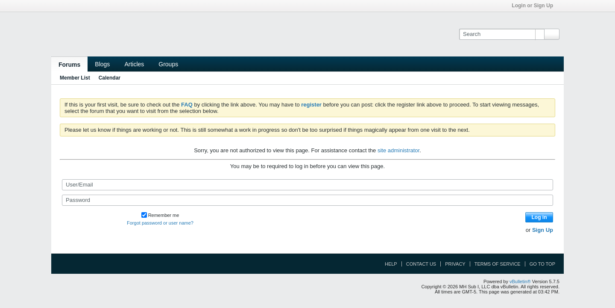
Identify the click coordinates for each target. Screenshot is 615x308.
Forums (69, 64)
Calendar (109, 78)
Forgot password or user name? (160, 222)
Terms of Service (497, 264)
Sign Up (542, 230)
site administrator (398, 150)
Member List (75, 78)
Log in (539, 217)
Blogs (102, 64)
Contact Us (421, 264)
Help (391, 264)
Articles (134, 64)
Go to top (542, 264)
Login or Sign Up (535, 6)
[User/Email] (307, 184)
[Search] (501, 34)
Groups (168, 64)
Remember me (160, 215)
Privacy (455, 264)
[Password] (307, 200)
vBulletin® (520, 281)
